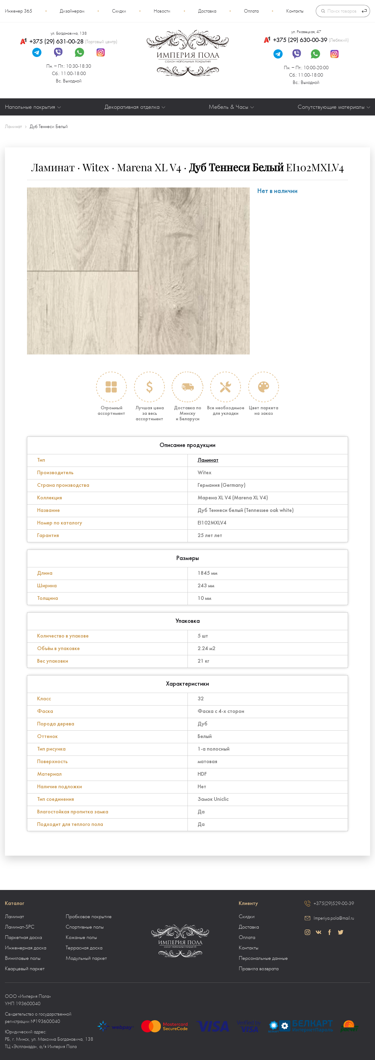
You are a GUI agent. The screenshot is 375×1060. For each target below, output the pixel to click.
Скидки (119, 11)
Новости (162, 11)
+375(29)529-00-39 (334, 903)
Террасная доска (84, 948)
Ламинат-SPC (19, 927)
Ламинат (208, 460)
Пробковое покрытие (89, 917)
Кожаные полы (81, 937)
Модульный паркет (86, 958)
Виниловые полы (23, 958)
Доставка (207, 11)
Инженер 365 (18, 11)
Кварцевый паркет (24, 969)
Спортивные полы (85, 927)
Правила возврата (259, 969)
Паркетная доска (23, 937)
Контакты (294, 11)
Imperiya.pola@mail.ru (334, 918)
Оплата (251, 11)
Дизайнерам (72, 11)
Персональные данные (263, 958)
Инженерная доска (25, 948)
